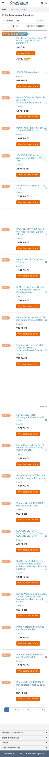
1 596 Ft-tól (22, 486)
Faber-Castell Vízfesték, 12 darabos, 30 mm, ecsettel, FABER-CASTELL (30, 448)
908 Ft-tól (21, 514)
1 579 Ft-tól (22, 428)
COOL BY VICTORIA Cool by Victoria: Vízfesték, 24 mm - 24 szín (31, 232)
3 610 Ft (20, 47)
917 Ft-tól (21, 328)
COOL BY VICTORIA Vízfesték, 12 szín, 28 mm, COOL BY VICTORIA (29, 533)
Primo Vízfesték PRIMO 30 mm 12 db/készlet (30, 655)
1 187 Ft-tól (22, 270)
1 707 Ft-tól (22, 300)
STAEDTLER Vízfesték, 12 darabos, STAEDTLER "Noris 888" (30, 158)
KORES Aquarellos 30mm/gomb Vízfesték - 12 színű (30, 417)
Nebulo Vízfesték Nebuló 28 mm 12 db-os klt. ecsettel (30, 318)
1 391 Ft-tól (22, 638)
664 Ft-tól (21, 544)
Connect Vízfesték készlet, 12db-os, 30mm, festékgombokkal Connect (29, 348)
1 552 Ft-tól (22, 458)
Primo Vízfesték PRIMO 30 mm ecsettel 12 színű (30, 504)
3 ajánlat (19, 107)
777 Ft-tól (21, 358)
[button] (45, 3)
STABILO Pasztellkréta (27, 72)
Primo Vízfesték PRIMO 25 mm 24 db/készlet (30, 628)
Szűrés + (41, 21)
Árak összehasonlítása (28, 86)
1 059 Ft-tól (22, 242)
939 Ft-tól (21, 81)
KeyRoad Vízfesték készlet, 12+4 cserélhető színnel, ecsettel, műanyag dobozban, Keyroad (31, 565)
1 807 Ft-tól (22, 138)
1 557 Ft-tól (22, 196)
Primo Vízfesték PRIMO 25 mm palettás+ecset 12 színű (30, 683)
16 (37, 710)
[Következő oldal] (42, 709)
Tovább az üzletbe (26, 53)
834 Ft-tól (21, 693)
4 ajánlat (19, 134)
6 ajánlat (19, 76)
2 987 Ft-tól (22, 169)
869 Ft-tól (21, 610)
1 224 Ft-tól (22, 665)
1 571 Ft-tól (22, 111)
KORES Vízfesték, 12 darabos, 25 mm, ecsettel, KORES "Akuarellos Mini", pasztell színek (31, 598)
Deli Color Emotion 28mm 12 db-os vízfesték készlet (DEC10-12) (31, 41)
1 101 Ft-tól (22, 577)
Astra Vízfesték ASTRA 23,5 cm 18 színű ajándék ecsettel (31, 476)
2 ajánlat (19, 354)
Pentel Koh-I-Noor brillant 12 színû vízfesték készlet (31, 129)
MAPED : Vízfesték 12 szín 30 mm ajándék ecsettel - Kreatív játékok (30, 290)
